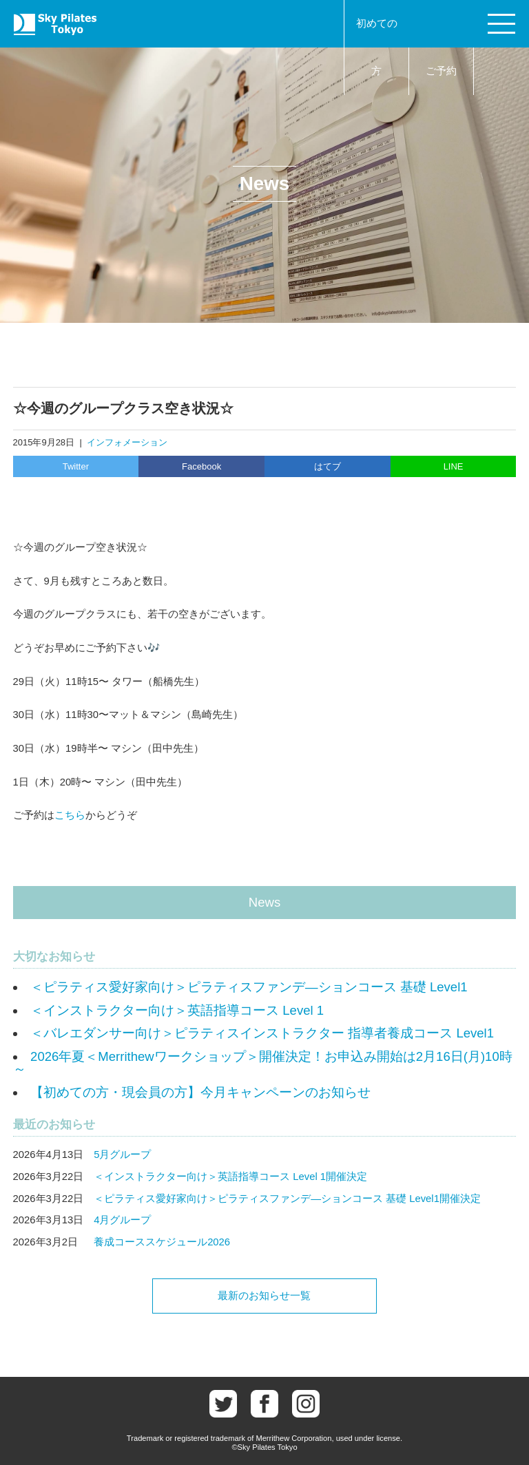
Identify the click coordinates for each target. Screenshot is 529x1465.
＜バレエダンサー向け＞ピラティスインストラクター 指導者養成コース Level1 (262, 1033)
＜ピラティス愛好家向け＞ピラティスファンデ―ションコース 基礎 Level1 (249, 987)
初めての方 (376, 47)
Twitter (76, 466)
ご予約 (441, 70)
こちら (69, 815)
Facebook (201, 466)
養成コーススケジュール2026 (162, 1241)
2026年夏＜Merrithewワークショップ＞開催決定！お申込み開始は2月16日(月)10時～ (262, 1063)
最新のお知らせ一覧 (264, 1295)
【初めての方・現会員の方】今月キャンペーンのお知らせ (200, 1092)
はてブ (327, 466)
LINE (454, 466)
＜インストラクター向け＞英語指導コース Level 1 (177, 1010)
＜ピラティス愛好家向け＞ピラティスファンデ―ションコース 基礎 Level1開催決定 (287, 1198)
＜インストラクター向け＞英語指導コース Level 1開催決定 (230, 1176)
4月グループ (122, 1219)
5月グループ (122, 1154)
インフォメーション (127, 442)
